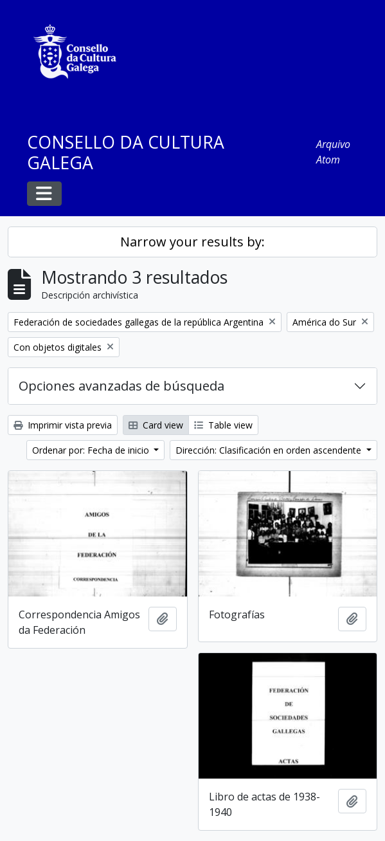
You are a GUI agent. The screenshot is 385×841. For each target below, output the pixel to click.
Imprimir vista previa (62, 425)
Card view (156, 425)
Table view (223, 425)
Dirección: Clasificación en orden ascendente (269, 450)
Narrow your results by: (192, 241)
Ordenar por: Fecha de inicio (92, 450)
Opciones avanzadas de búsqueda (121, 385)
